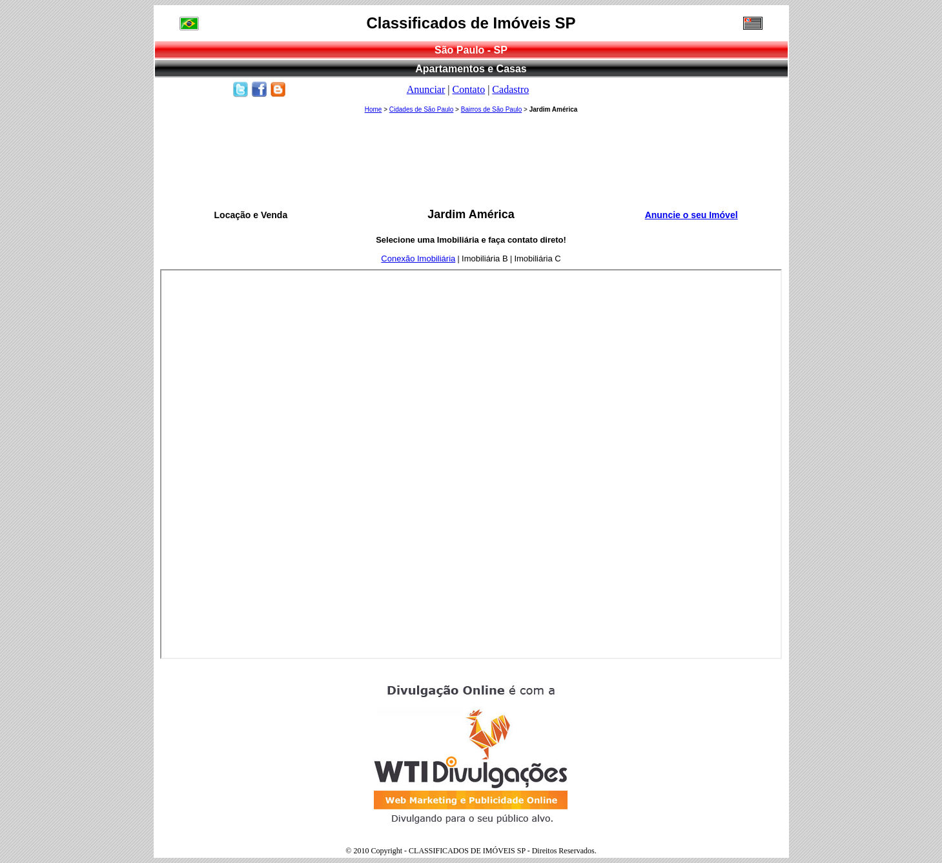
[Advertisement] (471, 162)
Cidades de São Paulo (421, 109)
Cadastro (510, 89)
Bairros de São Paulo (491, 109)
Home (373, 109)
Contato (468, 89)
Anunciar (426, 89)
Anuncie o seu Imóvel (691, 215)
